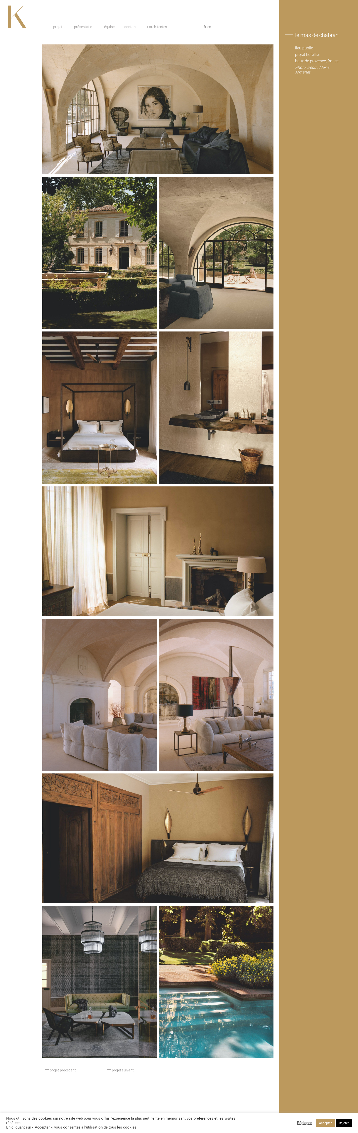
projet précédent (63, 1070)
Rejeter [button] (344, 1123)
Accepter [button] (325, 1123)
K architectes (156, 27)
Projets (58, 27)
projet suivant (123, 1070)
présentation (84, 27)
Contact (130, 27)
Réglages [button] (304, 1123)
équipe (109, 27)
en (209, 27)
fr (205, 27)
